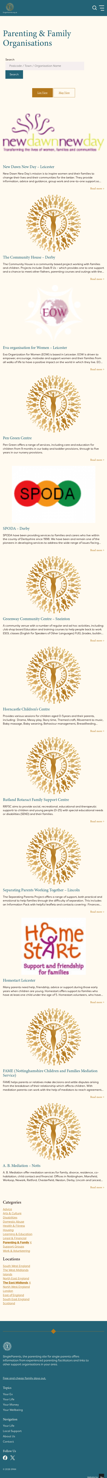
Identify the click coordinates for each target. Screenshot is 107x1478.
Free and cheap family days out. (24, 1378)
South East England (16, 1299)
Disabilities (10, 1218)
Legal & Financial (15, 1238)
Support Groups (13, 1247)
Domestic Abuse (14, 1222)
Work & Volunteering (17, 1251)
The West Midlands (16, 1270)
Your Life (8, 1399)
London (8, 1291)
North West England (16, 1287)
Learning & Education (18, 1234)
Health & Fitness (14, 1226)
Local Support (12, 1430)
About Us (9, 1435)
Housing (8, 1230)
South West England (16, 1266)
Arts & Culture (12, 1214)
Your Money (11, 1404)
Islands (7, 1274)
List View (42, 93)
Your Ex (8, 1394)
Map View (64, 93)
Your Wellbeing (13, 1410)
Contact (8, 1441)
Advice (7, 1209)
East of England (13, 1295)
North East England (16, 1279)
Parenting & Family (16, 1242)
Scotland (9, 1304)
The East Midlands (15, 1283)
